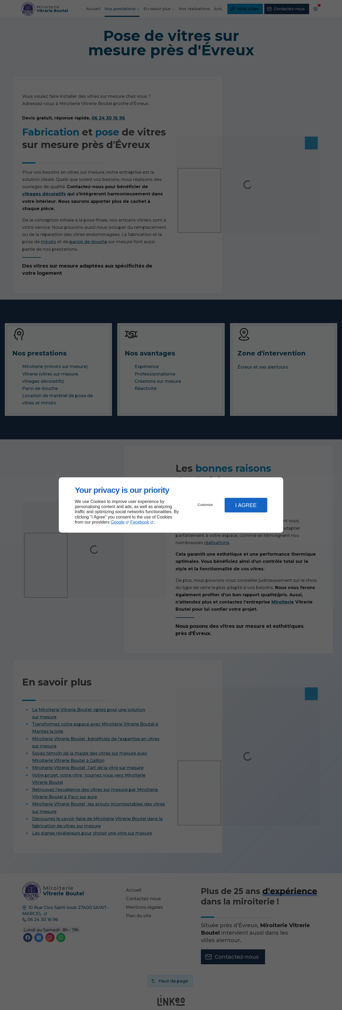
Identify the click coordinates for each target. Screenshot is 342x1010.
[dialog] (171, 505)
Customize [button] (205, 505)
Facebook (139, 522)
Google (118, 522)
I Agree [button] (245, 505)
